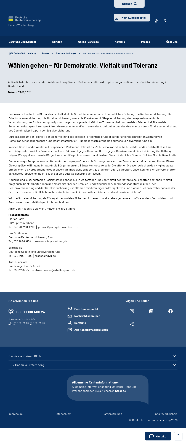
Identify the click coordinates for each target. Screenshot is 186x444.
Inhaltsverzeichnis (166, 413)
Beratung (80, 322)
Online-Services (88, 41)
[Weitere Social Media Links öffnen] (132, 325)
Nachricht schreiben (87, 315)
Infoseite (120, 390)
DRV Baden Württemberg (26, 364)
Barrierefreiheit (112, 413)
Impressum (16, 413)
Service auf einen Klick (25, 356)
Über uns (171, 41)
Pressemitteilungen (66, 53)
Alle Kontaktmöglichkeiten (91, 329)
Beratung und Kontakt (22, 41)
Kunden (57, 41)
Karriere (120, 41)
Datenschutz (63, 413)
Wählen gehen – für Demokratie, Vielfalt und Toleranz (108, 53)
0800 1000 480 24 (30, 312)
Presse (145, 41)
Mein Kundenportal (133, 17)
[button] (158, 436)
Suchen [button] (127, 3)
